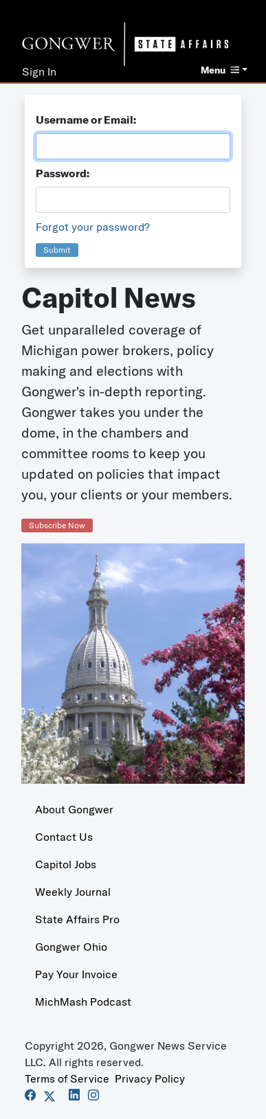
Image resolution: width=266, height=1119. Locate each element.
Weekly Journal (73, 891)
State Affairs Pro (77, 919)
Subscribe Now (57, 525)
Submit (57, 250)
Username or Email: (86, 119)
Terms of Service (67, 1078)
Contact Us (64, 837)
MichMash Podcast (83, 1001)
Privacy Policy (150, 1078)
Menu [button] (220, 70)
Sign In (39, 71)
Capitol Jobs (65, 864)
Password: (62, 173)
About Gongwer (74, 809)
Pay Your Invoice (76, 974)
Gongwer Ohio (71, 946)
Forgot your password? (93, 227)
